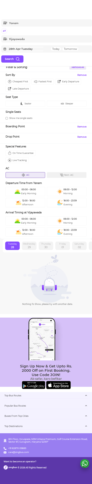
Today (56, 49)
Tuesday (12, 245)
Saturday (79, 245)
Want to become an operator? (20, 461)
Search (12, 59)
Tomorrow (70, 49)
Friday (62, 245)
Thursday (46, 245)
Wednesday (29, 245)
